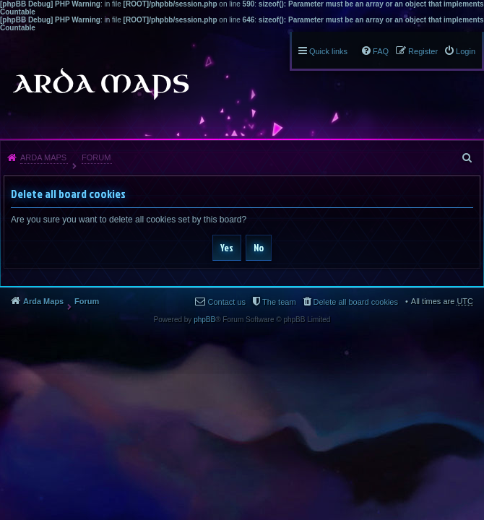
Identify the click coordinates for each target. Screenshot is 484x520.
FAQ (381, 51)
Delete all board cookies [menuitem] (356, 302)
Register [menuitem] (423, 51)
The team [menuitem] (278, 302)
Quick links (328, 51)
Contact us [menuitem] (226, 302)
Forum (96, 157)
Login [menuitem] (465, 51)
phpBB (204, 320)
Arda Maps (43, 157)
